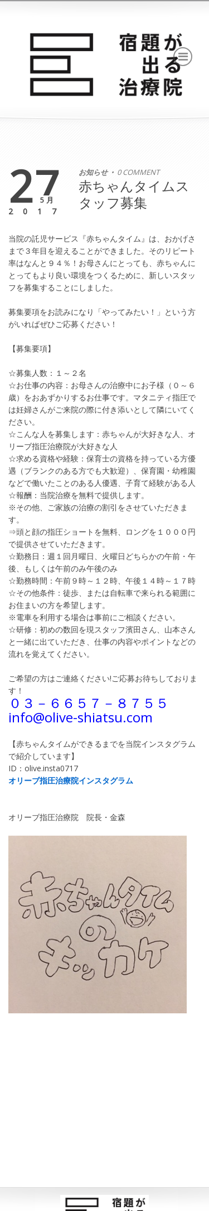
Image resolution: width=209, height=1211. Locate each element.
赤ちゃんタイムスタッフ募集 (134, 194)
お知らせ (93, 172)
